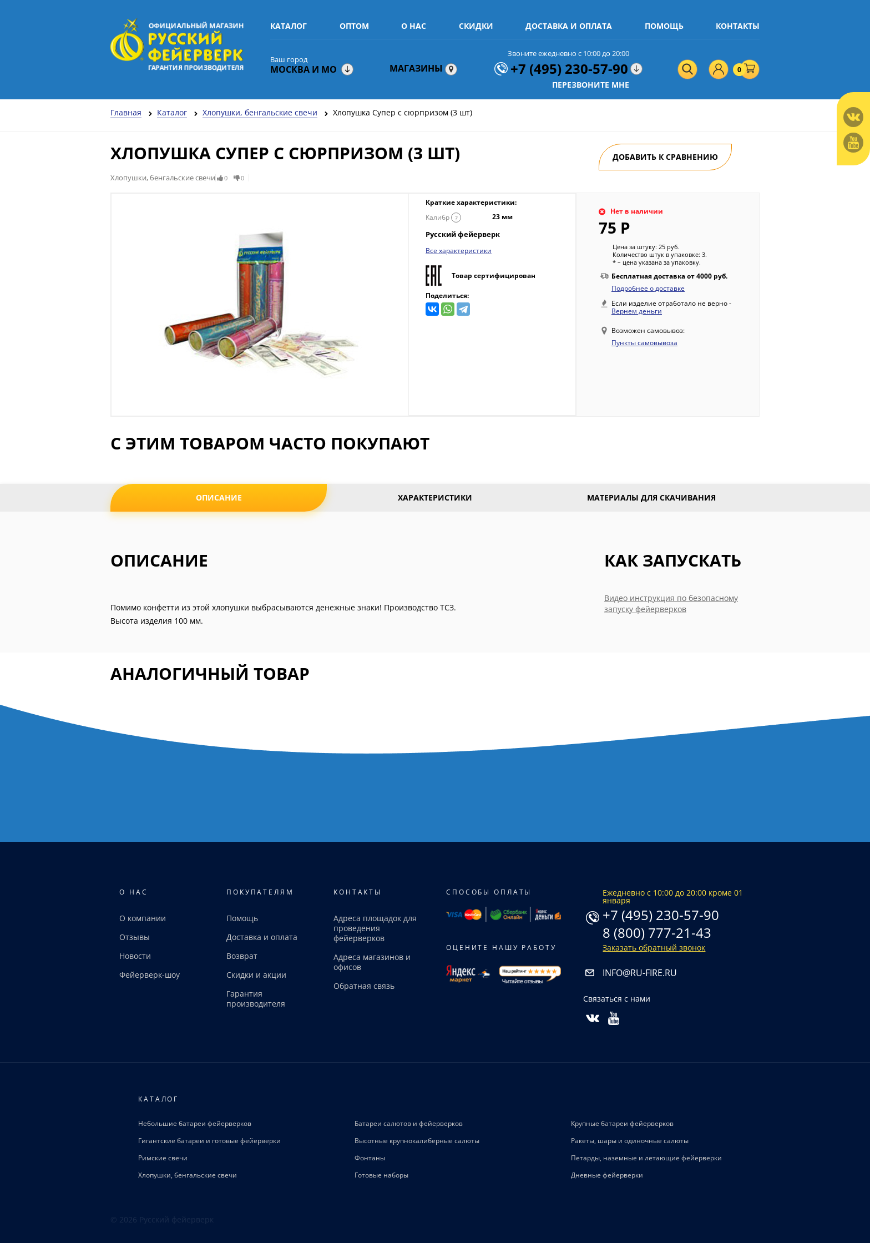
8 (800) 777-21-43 (657, 932)
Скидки (476, 26)
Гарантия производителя (255, 998)
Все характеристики (459, 250)
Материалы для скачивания (651, 497)
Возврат (241, 956)
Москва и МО (303, 69)
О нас (413, 26)
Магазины (423, 68)
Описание (219, 497)
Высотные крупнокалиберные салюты (417, 1140)
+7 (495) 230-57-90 (661, 915)
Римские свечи (163, 1158)
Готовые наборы (381, 1175)
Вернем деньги (636, 311)
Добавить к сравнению (665, 156)
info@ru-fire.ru (640, 972)
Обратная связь (363, 986)
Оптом (354, 26)
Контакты (738, 26)
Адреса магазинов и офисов (372, 962)
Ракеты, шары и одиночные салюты (630, 1140)
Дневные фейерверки (607, 1175)
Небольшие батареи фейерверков (194, 1123)
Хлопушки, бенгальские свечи (187, 1175)
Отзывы (134, 937)
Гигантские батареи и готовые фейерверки (209, 1140)
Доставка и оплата (568, 26)
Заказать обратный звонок (654, 947)
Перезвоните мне (590, 84)
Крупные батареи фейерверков (622, 1123)
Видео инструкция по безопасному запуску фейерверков (671, 603)
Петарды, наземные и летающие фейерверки (646, 1158)
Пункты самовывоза (644, 342)
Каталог (288, 26)
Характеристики (435, 497)
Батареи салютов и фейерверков (409, 1123)
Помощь (664, 26)
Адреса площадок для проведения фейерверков (375, 928)
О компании (142, 918)
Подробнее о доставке (648, 288)
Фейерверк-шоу (149, 974)
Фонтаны (370, 1158)
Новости (135, 956)
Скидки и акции (256, 974)
